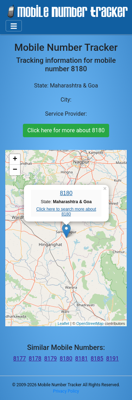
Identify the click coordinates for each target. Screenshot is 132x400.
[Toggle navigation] (14, 25)
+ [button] (15, 159)
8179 (50, 358)
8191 (112, 358)
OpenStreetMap (90, 323)
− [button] (15, 170)
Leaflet (63, 323)
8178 (35, 358)
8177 (19, 358)
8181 (81, 358)
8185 (96, 358)
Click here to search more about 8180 (66, 212)
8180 (66, 193)
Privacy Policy (66, 391)
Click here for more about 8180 (66, 130)
